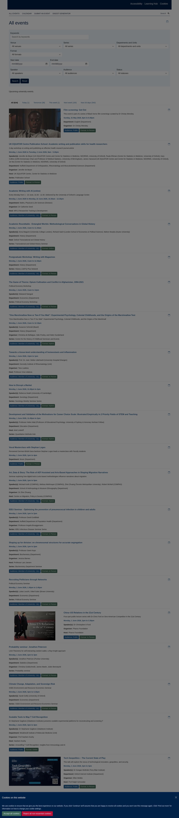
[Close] (176, 797)
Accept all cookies (12, 814)
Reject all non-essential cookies (37, 814)
